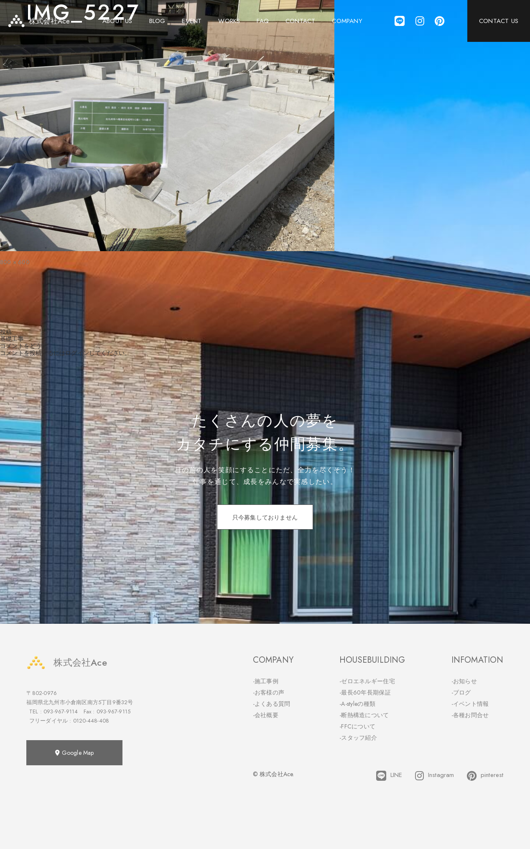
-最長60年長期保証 (365, 692)
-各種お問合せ (470, 715)
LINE (389, 776)
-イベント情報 (470, 704)
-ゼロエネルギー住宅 (367, 681)
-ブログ (461, 692)
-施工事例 (266, 681)
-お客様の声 (269, 692)
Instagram (434, 776)
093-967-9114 (60, 711)
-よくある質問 (271, 704)
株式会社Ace (66, 662)
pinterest (485, 776)
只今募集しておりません (265, 517)
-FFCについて (357, 726)
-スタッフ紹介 (358, 737)
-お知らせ (464, 681)
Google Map (74, 753)
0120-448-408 (91, 721)
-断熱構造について (364, 715)
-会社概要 (266, 715)
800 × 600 (15, 262)
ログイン (77, 353)
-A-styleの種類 (357, 704)
